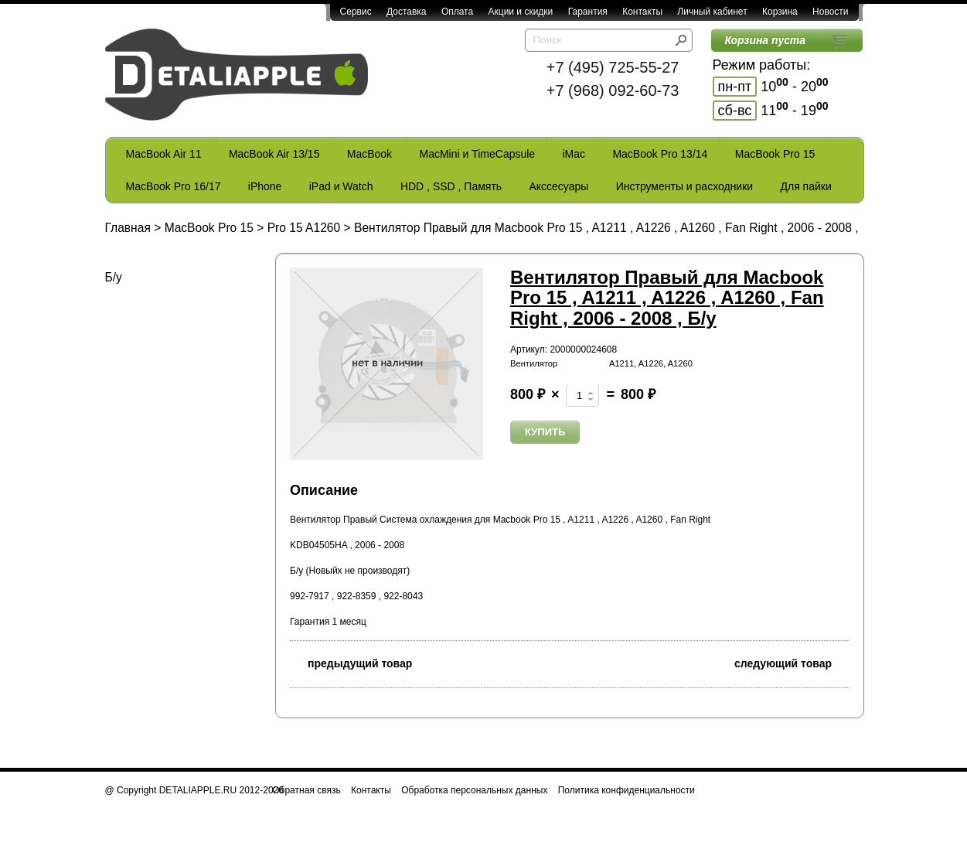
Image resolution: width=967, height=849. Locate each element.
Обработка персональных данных (474, 790)
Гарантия (588, 11)
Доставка (406, 11)
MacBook (369, 154)
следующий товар (792, 662)
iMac (574, 154)
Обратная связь (306, 790)
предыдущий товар (351, 662)
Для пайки (805, 186)
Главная (128, 227)
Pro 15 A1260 (304, 227)
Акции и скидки (521, 11)
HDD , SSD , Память (451, 186)
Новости (830, 11)
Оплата (457, 11)
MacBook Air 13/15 (274, 154)
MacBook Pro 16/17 (173, 186)
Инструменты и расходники (684, 186)
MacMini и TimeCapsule (477, 154)
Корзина (780, 11)
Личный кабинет (712, 11)
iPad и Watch (341, 186)
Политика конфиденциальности (626, 790)
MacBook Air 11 (164, 154)
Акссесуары (558, 186)
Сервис (356, 11)
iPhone (265, 186)
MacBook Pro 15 (775, 154)
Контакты (642, 11)
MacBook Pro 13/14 (659, 154)
